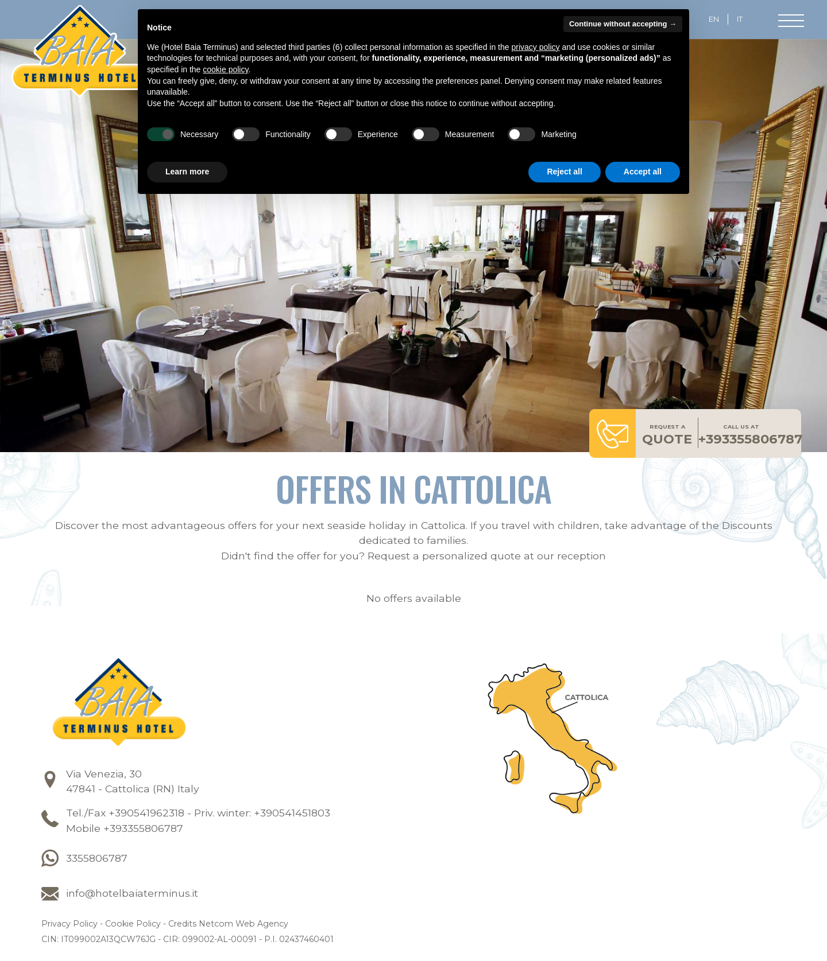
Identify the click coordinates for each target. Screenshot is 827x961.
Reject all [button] (564, 171)
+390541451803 (292, 814)
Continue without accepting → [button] (623, 24)
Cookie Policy (133, 925)
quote (667, 436)
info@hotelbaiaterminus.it (132, 895)
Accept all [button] (643, 171)
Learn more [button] (187, 171)
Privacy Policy (69, 925)
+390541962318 (146, 814)
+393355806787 (750, 436)
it (740, 19)
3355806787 (96, 859)
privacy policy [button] (535, 47)
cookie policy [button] (225, 69)
